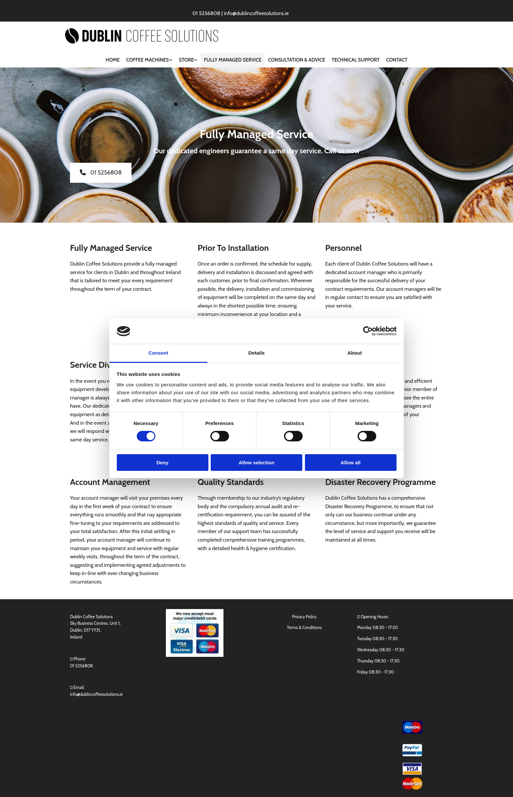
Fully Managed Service (232, 60)
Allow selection (256, 462)
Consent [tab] (158, 353)
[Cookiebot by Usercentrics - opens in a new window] (368, 331)
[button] (101, 173)
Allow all (351, 462)
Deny (162, 462)
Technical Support (356, 60)
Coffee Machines (147, 60)
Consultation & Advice (296, 60)
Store (186, 60)
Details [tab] (256, 353)
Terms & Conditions (304, 627)
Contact (396, 60)
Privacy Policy (304, 616)
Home (113, 60)
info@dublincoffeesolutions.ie (96, 694)
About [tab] (354, 353)
